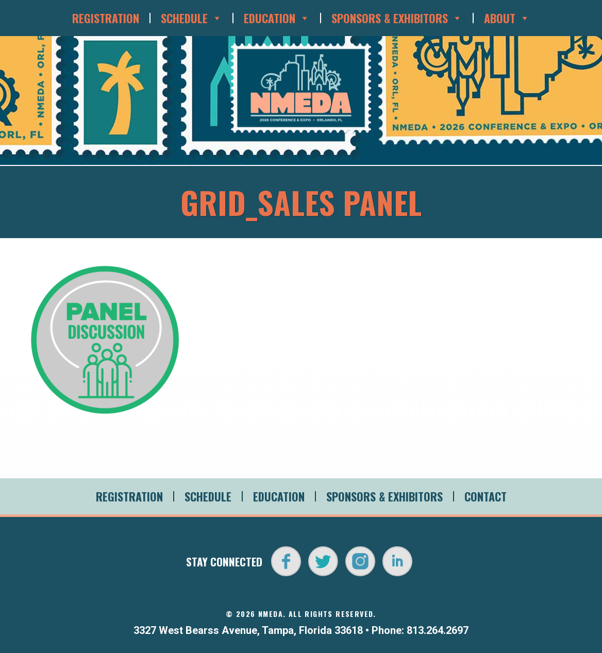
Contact (485, 496)
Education (277, 18)
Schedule (191, 18)
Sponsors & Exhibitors (396, 18)
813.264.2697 (438, 630)
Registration (105, 18)
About (507, 18)
